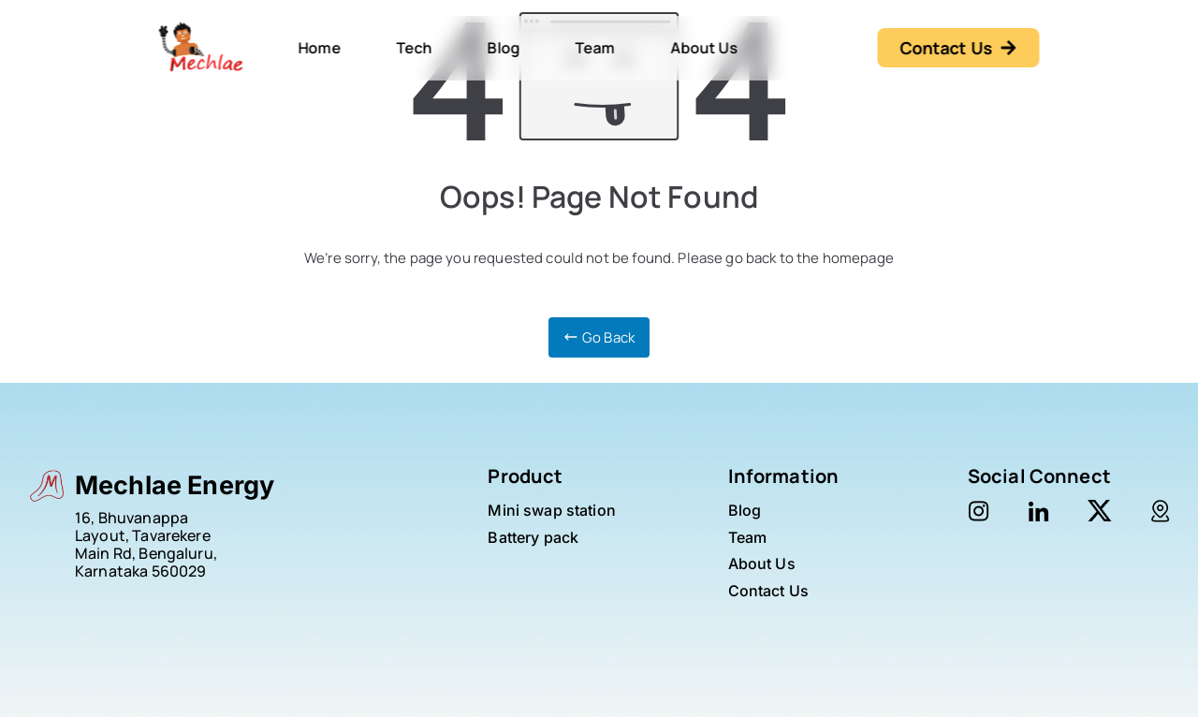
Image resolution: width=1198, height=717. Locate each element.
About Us (704, 47)
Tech (414, 47)
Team (595, 47)
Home (320, 47)
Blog (504, 47)
